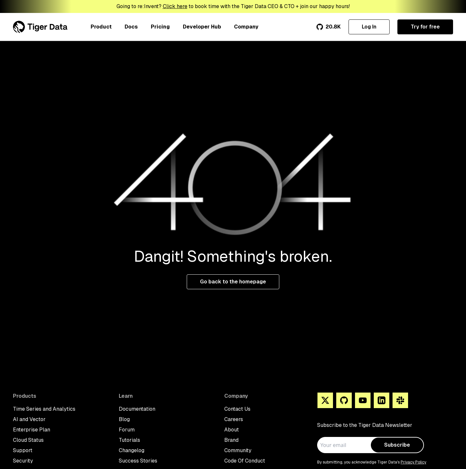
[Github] (344, 400)
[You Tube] (363, 400)
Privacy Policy (413, 462)
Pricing (160, 26)
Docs (131, 26)
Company (246, 26)
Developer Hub (202, 26)
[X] (325, 400)
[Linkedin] (381, 400)
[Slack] (400, 400)
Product (101, 26)
